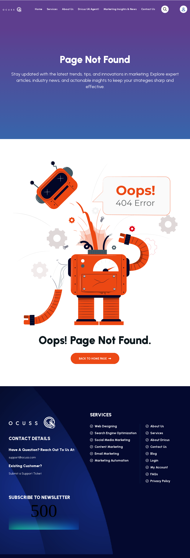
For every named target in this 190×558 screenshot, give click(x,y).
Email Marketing (104, 453)
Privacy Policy (158, 481)
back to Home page (95, 358)
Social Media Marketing (110, 440)
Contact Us (148, 9)
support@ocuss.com (22, 457)
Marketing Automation (109, 460)
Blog (151, 453)
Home (38, 9)
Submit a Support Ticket (25, 473)
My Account (157, 467)
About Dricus (158, 440)
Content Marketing (106, 447)
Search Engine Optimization (113, 433)
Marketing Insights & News (120, 9)
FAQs (152, 474)
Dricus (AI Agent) (88, 9)
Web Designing (103, 426)
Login (152, 460)
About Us (67, 9)
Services (52, 9)
